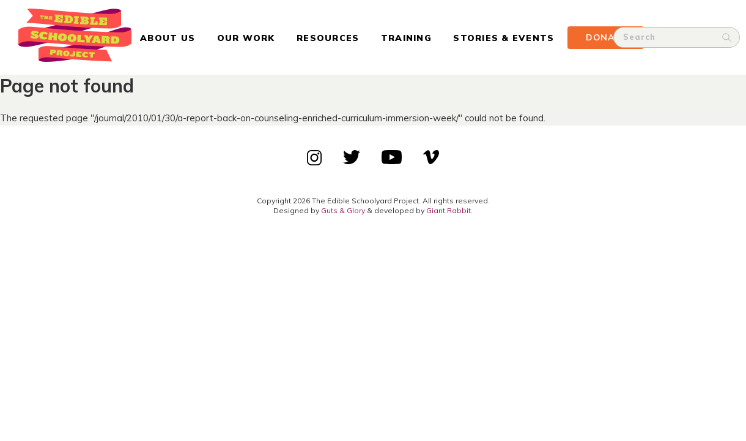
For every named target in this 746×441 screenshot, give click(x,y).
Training (406, 37)
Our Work (246, 37)
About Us (167, 37)
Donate (606, 37)
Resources (328, 37)
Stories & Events (503, 37)
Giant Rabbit (448, 210)
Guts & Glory (343, 210)
